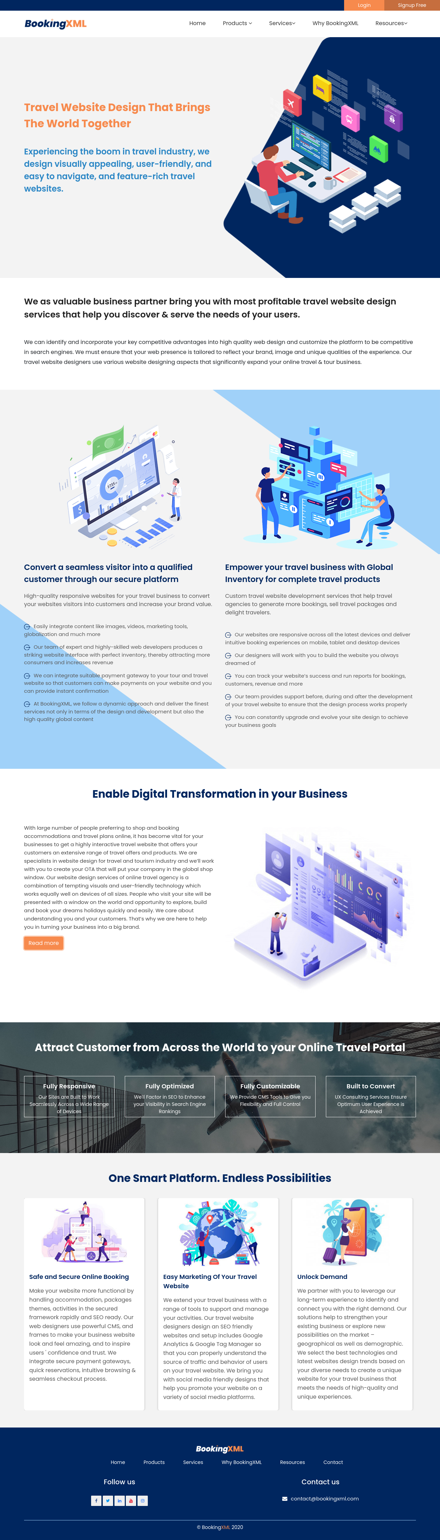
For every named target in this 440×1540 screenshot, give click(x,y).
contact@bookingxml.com (320, 1498)
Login (364, 5)
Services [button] (282, 23)
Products (154, 1462)
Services (193, 1462)
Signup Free (412, 5)
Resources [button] (391, 23)
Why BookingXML (335, 23)
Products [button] (237, 23)
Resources (292, 1462)
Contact (333, 1462)
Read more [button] (44, 943)
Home (197, 23)
